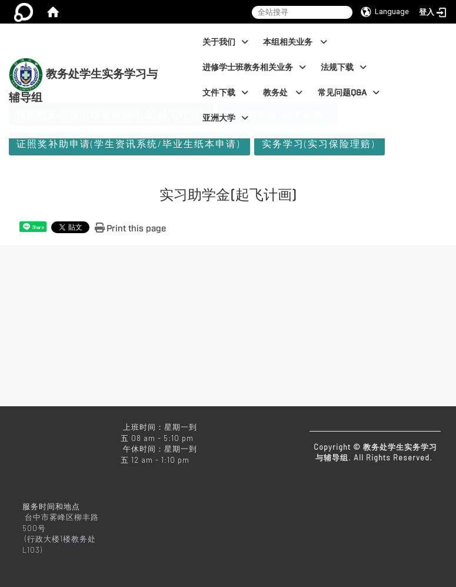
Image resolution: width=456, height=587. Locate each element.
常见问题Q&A (349, 93)
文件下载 (225, 93)
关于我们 (225, 42)
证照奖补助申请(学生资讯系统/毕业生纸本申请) (128, 143)
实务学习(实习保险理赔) (318, 143)
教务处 (282, 93)
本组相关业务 (295, 42)
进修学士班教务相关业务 (254, 67)
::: (167, 29)
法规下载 (344, 67)
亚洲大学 (225, 118)
